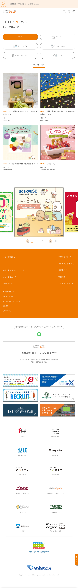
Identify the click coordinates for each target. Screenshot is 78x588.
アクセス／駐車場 (65, 263)
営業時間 (61, 277)
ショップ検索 (8, 257)
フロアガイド (63, 257)
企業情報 (5, 306)
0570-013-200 (41, 362)
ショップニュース (9, 277)
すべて (20, 37)
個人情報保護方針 (8, 291)
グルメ (5, 263)
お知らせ (6, 283)
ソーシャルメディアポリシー (12, 301)
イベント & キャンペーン (12, 270)
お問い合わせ (7, 311)
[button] (32, 241)
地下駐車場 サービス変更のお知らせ (28, 4)
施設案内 (61, 270)
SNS (76, 559)
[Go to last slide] (27, 241)
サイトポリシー (8, 296)
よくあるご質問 (64, 283)
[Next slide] (50, 241)
